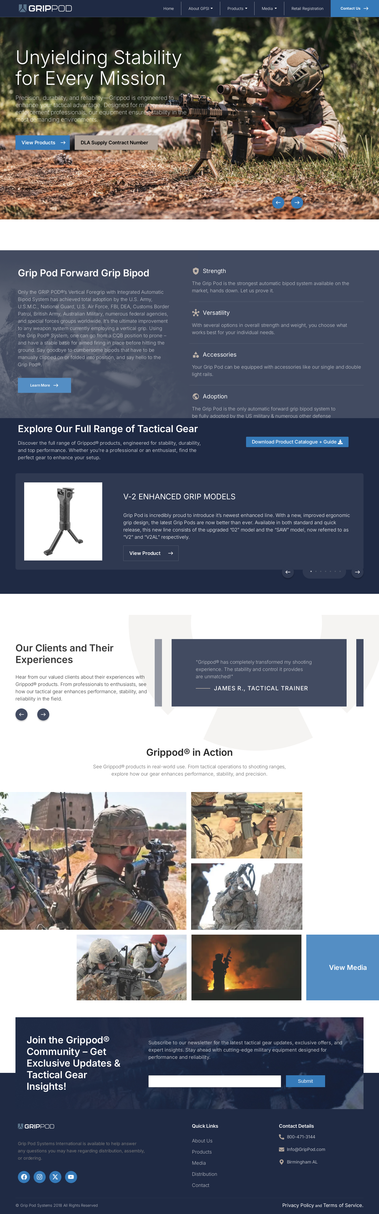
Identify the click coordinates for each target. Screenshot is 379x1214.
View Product (151, 553)
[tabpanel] (189, 521)
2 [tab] (314, 571)
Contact (200, 1185)
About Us (202, 1141)
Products (202, 1152)
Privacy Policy (298, 1205)
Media (199, 1163)
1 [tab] (310, 571)
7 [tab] (339, 571)
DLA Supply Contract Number (114, 142)
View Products (44, 142)
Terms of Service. (343, 1205)
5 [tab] (329, 571)
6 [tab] (334, 571)
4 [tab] (324, 571)
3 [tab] (319, 571)
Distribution (204, 1174)
